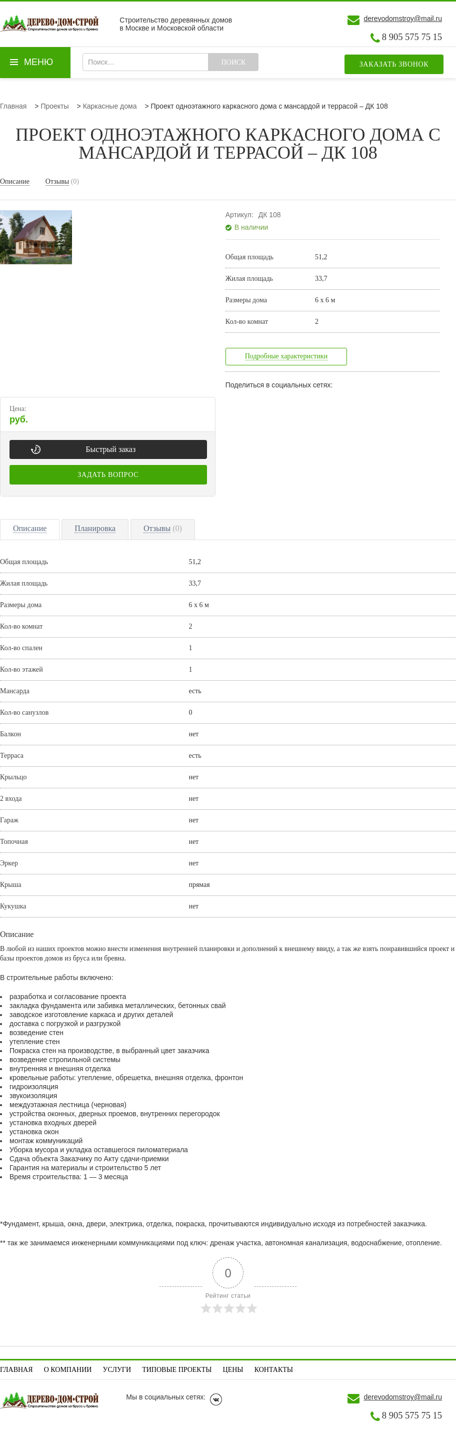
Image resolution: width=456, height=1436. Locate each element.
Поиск (233, 62)
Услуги (117, 1369)
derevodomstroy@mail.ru (403, 19)
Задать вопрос (108, 474)
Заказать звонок (394, 64)
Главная (16, 1369)
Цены (233, 1369)
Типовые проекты (177, 1369)
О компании (68, 1369)
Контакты (273, 1369)
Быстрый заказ (111, 449)
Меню (38, 62)
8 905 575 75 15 (412, 37)
